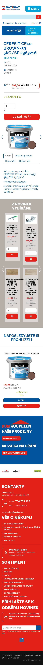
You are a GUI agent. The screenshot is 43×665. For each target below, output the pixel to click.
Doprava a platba (12, 537)
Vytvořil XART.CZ (31, 660)
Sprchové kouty (11, 589)
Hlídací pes (24, 161)
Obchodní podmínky (14, 524)
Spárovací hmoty (29, 188)
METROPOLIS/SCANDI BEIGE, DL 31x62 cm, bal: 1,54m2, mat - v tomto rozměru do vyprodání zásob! (15, 286)
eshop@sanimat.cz (15, 512)
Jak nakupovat (11, 533)
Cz (33, 23)
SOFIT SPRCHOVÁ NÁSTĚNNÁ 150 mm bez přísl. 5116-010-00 (31, 232)
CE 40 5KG (8, 191)
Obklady (8, 572)
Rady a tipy (9, 540)
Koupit (21, 406)
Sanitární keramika (13, 582)
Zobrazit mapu (11, 438)
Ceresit (15, 188)
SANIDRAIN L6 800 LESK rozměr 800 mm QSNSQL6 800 (12, 229)
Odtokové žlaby (12, 593)
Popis (8, 155)
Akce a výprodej (11, 568)
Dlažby (7, 575)
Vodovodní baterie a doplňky (18, 586)
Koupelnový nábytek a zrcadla (19, 579)
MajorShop (14, 658)
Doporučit (10, 161)
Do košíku (21, 117)
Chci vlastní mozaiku (14, 453)
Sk (36, 23)
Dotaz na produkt (23, 155)
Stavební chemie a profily (15, 185)
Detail (21, 400)
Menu (33, 8)
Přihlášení (7, 23)
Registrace (20, 23)
